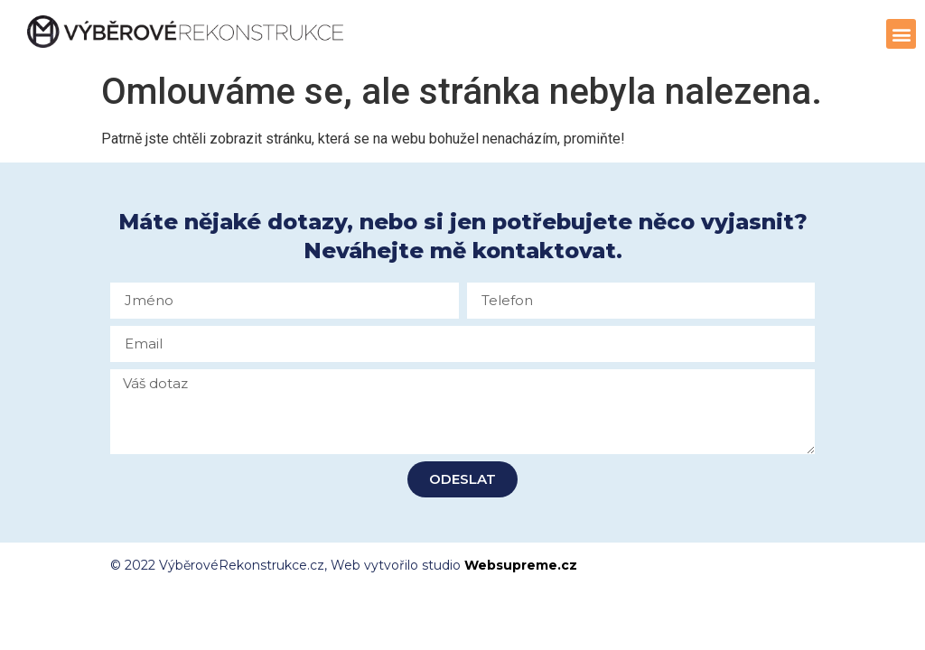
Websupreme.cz (520, 565)
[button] (901, 34)
